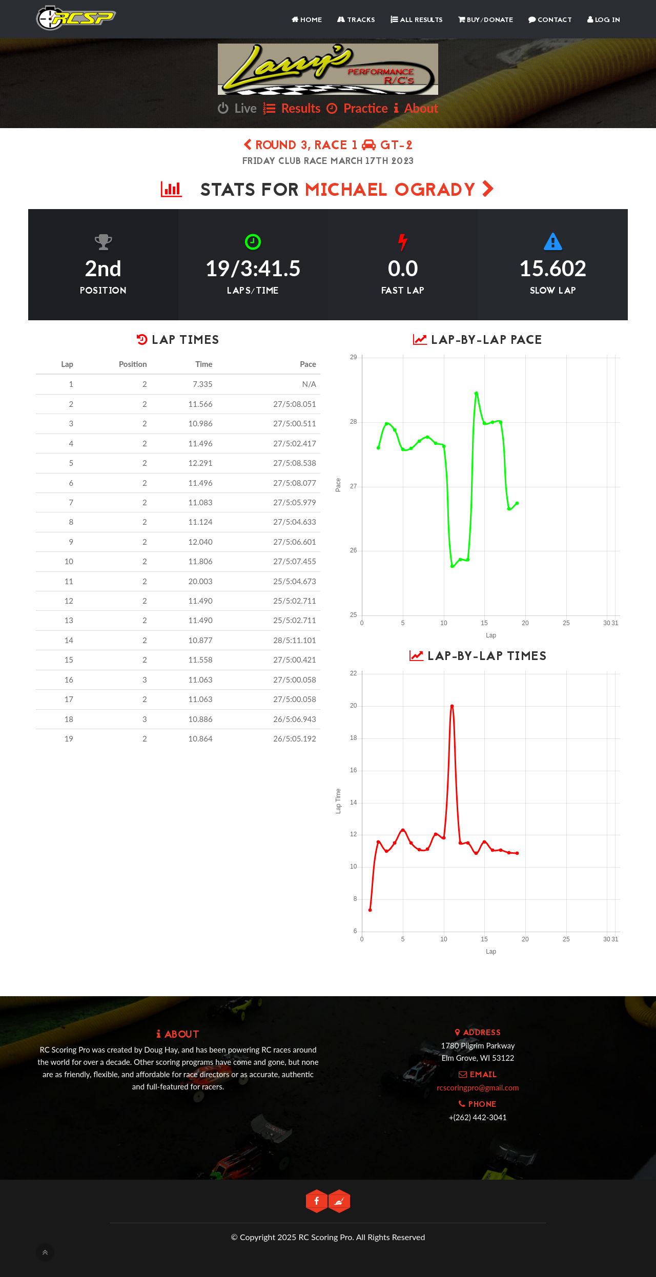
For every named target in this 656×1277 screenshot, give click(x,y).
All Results (417, 20)
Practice (357, 107)
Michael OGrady (400, 191)
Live (237, 107)
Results (292, 107)
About (416, 107)
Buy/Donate (485, 20)
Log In (603, 20)
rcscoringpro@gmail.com (478, 1087)
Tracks (356, 20)
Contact (550, 20)
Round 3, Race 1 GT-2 (328, 146)
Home (307, 20)
